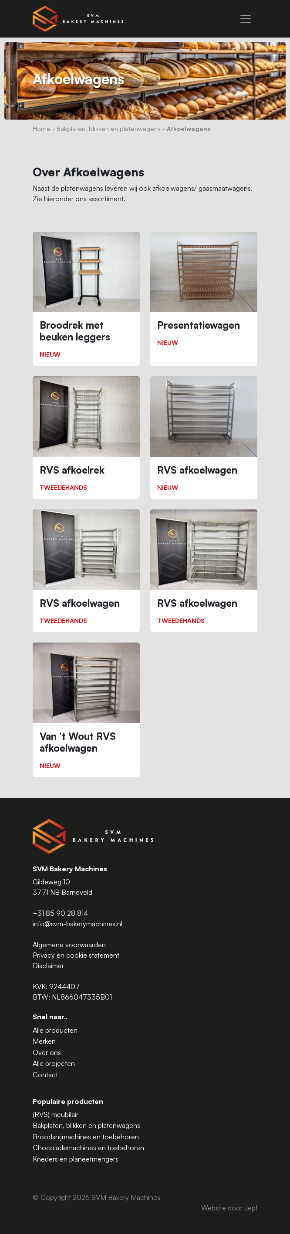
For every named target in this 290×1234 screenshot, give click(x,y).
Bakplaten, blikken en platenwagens (109, 128)
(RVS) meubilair (55, 1114)
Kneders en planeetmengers (75, 1159)
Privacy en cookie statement (76, 955)
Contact (45, 1074)
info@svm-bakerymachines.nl (77, 923)
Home (42, 128)
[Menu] (245, 18)
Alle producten (55, 1030)
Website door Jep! (229, 1207)
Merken (44, 1041)
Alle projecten (54, 1063)
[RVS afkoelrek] (86, 437)
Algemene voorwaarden (69, 944)
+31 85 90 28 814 (60, 913)
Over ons (47, 1052)
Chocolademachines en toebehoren (88, 1147)
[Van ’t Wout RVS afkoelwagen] (86, 710)
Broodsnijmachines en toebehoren (86, 1136)
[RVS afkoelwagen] (203, 437)
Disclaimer (48, 965)
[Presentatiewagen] (203, 293)
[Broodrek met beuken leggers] (86, 299)
